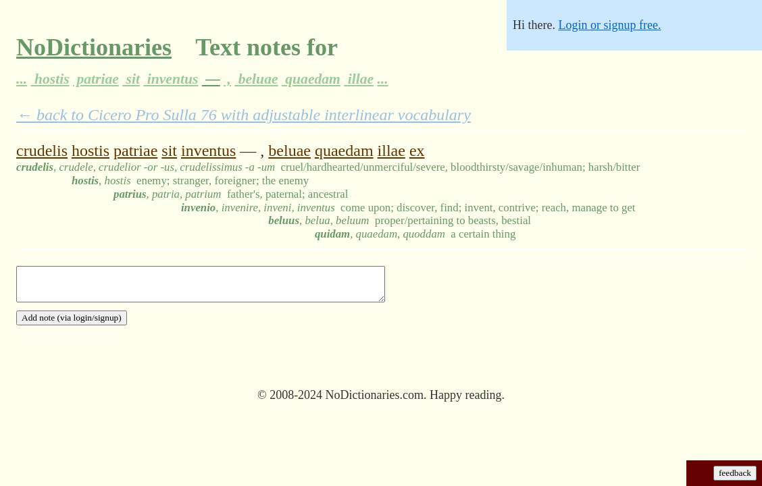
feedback (735, 473)
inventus (170, 79)
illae (359, 79)
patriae (96, 79)
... (21, 79)
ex (417, 150)
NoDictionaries (94, 47)
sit (131, 79)
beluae (256, 79)
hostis (50, 79)
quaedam (311, 79)
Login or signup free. (609, 25)
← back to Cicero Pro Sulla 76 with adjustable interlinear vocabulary (243, 115)
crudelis (42, 150)
